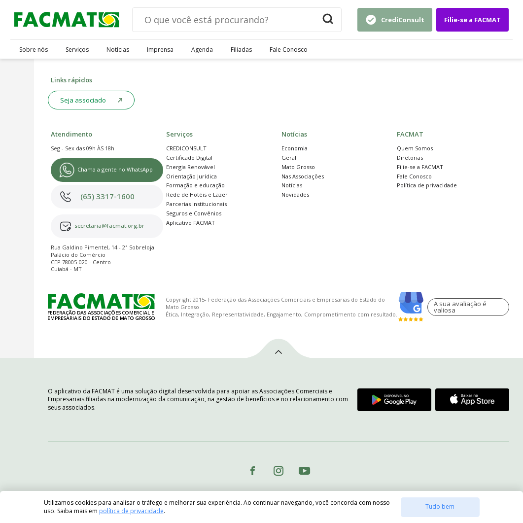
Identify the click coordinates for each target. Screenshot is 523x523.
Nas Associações (302, 176)
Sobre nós (33, 50)
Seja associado (83, 100)
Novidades (295, 194)
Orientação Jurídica (191, 176)
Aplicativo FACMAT (190, 222)
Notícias (117, 50)
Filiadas (241, 50)
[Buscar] (327, 20)
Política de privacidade (427, 185)
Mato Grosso (298, 167)
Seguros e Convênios (193, 213)
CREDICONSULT (186, 148)
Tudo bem (439, 506)
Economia (294, 148)
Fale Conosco (289, 50)
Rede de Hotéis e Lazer (197, 194)
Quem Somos (415, 148)
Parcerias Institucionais (196, 204)
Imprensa (160, 50)
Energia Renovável (190, 167)
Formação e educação (195, 185)
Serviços (77, 50)
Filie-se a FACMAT (472, 19)
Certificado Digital (189, 157)
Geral (288, 157)
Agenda (202, 50)
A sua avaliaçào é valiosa (460, 306)
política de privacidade (131, 511)
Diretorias (410, 157)
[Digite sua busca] (223, 20)
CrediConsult (402, 19)
